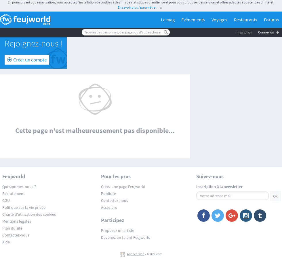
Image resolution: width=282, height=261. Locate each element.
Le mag (168, 19)
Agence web (135, 254)
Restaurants (245, 19)
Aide (6, 242)
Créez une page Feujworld (123, 186)
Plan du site (12, 228)
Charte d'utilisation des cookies (29, 214)
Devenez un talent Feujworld (125, 237)
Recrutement (13, 193)
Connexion (266, 32)
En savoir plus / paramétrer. (137, 7)
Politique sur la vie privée (23, 207)
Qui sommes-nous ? (19, 186)
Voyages (219, 19)
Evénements (193, 19)
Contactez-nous (15, 235)
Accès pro (109, 207)
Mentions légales (16, 221)
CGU (6, 200)
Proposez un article (117, 230)
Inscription (244, 32)
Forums (271, 19)
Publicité (108, 193)
